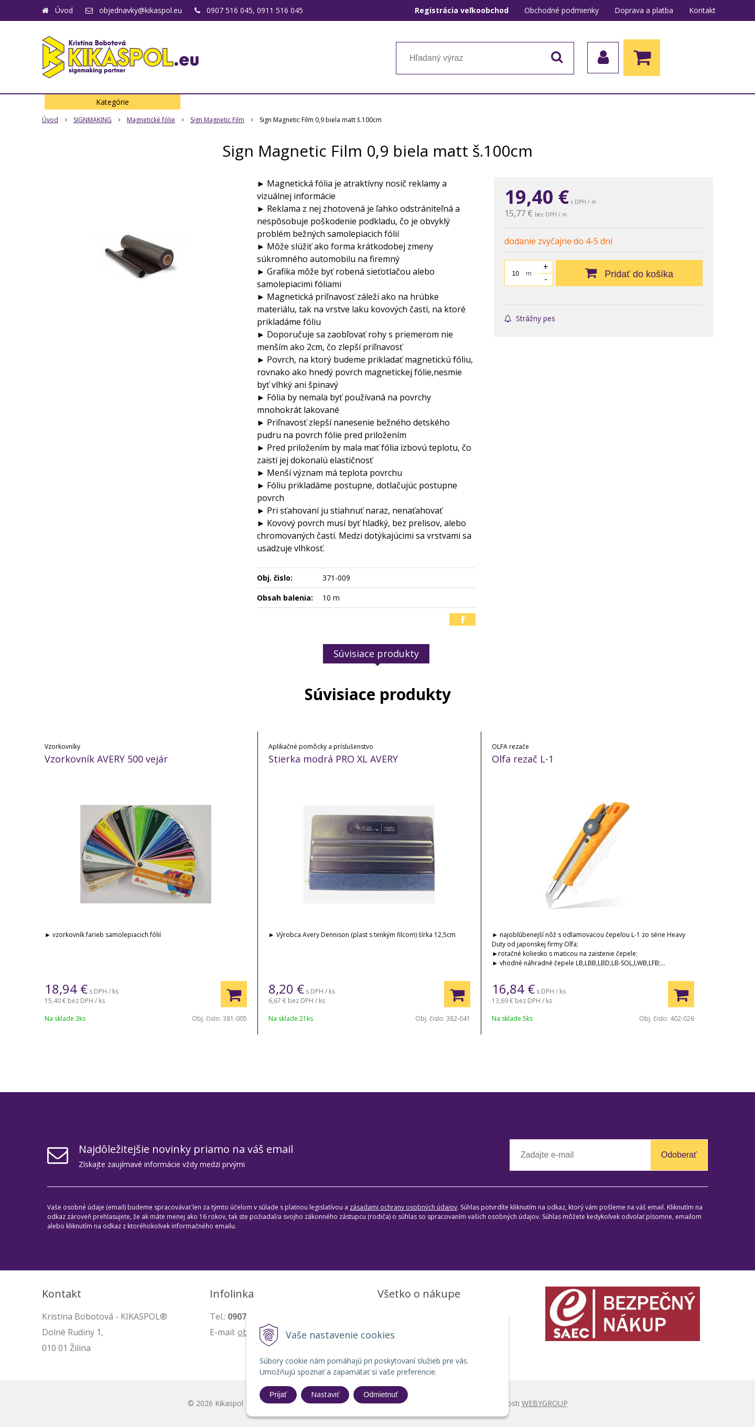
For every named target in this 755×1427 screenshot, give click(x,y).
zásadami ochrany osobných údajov (403, 1207)
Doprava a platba (643, 10)
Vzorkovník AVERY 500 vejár (106, 759)
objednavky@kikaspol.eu (140, 10)
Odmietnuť (380, 1394)
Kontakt (702, 10)
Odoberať (679, 1154)
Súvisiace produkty (376, 653)
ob (243, 1332)
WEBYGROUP (545, 1403)
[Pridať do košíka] (629, 273)
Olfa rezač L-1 (523, 759)
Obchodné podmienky (561, 10)
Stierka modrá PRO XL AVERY (333, 759)
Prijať (278, 1394)
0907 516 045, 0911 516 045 (255, 10)
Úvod (64, 10)
